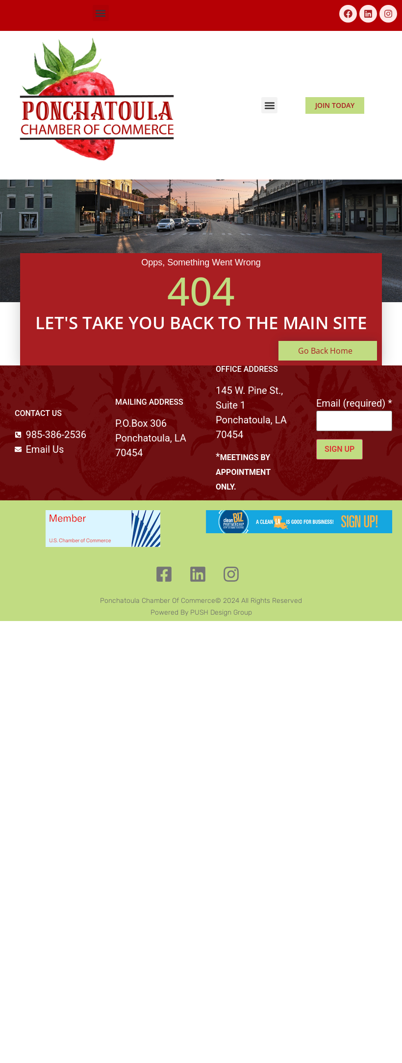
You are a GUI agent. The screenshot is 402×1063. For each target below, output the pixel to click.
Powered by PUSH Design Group (201, 612)
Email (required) (354, 403)
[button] (101, 13)
